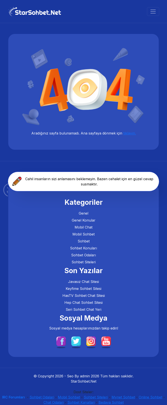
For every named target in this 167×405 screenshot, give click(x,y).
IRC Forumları (13, 397)
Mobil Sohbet (83, 234)
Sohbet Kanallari (81, 402)
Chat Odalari (53, 402)
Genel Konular (83, 220)
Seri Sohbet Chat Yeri (83, 309)
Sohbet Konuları (83, 248)
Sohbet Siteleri (84, 262)
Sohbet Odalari (42, 397)
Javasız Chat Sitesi (83, 281)
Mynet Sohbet (123, 397)
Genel (83, 213)
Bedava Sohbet (111, 402)
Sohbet (84, 241)
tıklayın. (129, 133)
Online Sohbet (150, 397)
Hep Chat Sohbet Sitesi (83, 302)
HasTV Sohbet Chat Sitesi (83, 295)
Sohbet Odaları (83, 255)
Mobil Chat (83, 227)
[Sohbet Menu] (153, 11)
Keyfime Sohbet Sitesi (83, 288)
